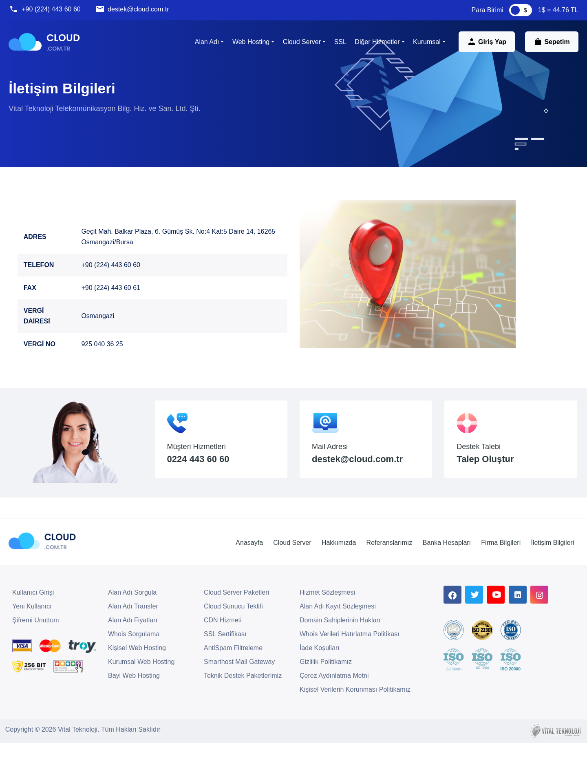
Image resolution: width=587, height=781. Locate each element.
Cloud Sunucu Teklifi (233, 647)
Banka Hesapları (434, 583)
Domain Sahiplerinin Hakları (340, 660)
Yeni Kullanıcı (31, 647)
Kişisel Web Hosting (137, 688)
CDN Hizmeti (222, 660)
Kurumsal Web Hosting (141, 702)
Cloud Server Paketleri (236, 633)
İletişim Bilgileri (547, 583)
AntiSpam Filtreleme (233, 688)
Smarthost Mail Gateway (239, 702)
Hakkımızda (318, 583)
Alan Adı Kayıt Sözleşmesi (338, 647)
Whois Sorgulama (133, 674)
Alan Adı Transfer (133, 647)
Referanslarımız (373, 583)
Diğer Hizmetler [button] (373, 45)
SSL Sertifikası (225, 674)
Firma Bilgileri (492, 583)
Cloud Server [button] (298, 45)
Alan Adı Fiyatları (132, 660)
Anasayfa (221, 583)
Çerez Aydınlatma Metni (334, 716)
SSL (337, 45)
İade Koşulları (320, 688)
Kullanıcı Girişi (33, 633)
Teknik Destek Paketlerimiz (243, 716)
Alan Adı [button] (203, 45)
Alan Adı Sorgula (132, 633)
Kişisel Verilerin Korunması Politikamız (355, 730)
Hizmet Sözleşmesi (327, 633)
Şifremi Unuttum (35, 660)
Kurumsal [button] (423, 45)
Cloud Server (268, 583)
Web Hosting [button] (247, 45)
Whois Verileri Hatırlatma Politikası (349, 674)
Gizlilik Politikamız (326, 702)
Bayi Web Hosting (134, 716)
